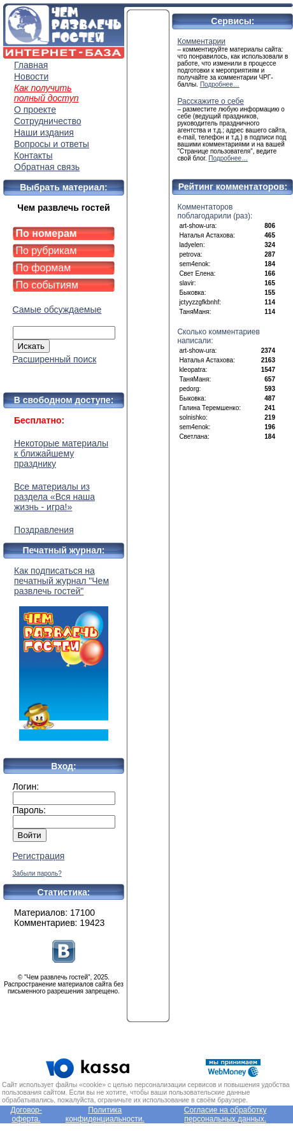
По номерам (46, 233)
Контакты (33, 155)
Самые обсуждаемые (57, 309)
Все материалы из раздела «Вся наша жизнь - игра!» (54, 496)
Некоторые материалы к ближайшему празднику (61, 453)
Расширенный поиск (55, 359)
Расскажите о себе (210, 101)
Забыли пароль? (37, 873)
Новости (31, 76)
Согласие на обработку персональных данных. (225, 1114)
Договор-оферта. (25, 1114)
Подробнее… (219, 84)
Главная (31, 65)
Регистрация (39, 856)
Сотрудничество (47, 121)
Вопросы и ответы (51, 144)
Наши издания (44, 132)
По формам (43, 267)
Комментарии (201, 41)
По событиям (47, 285)
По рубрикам (46, 250)
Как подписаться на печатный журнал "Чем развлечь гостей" (63, 653)
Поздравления (44, 530)
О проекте (35, 109)
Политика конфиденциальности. (105, 1114)
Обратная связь (47, 167)
